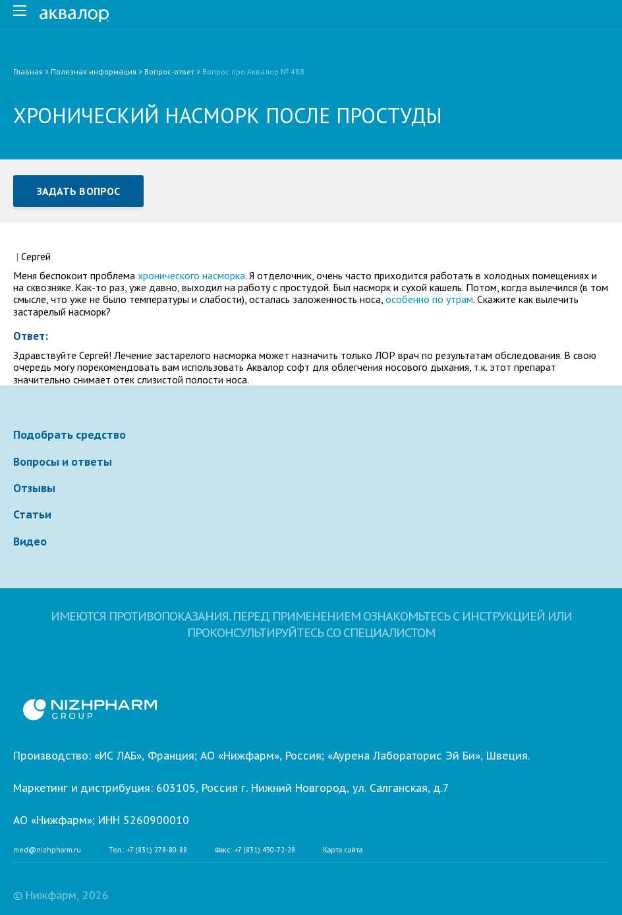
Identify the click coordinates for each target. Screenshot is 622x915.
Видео (30, 541)
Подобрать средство (69, 434)
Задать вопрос (78, 191)
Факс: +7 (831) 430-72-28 (255, 850)
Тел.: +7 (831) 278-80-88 (148, 850)
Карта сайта (342, 850)
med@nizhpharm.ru (47, 850)
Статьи (32, 514)
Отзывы (34, 488)
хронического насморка (191, 275)
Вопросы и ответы (62, 461)
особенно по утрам (429, 299)
